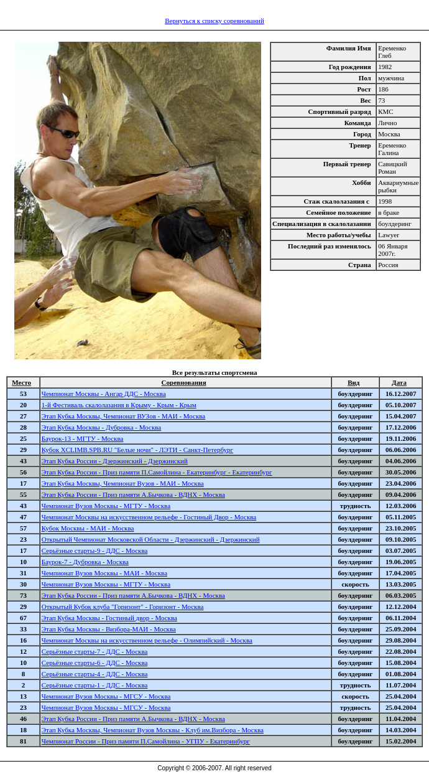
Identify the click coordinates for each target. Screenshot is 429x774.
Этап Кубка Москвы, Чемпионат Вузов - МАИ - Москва (123, 483)
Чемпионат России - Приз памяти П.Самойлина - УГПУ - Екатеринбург (146, 741)
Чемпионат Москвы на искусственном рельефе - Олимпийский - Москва (147, 640)
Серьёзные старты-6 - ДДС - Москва (95, 662)
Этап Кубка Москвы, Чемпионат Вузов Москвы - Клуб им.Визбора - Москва (153, 730)
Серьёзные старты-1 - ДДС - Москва (95, 685)
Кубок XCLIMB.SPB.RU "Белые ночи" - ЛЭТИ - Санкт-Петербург (137, 449)
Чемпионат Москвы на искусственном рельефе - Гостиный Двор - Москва (149, 517)
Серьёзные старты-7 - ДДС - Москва (95, 651)
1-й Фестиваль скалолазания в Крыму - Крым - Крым (119, 404)
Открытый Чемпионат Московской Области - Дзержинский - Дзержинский (151, 539)
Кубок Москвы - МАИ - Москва (88, 528)
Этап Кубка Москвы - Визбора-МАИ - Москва (109, 629)
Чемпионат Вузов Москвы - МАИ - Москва (104, 573)
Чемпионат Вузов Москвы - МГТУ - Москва (106, 505)
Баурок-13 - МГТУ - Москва (83, 438)
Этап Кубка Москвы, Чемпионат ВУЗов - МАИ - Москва (123, 416)
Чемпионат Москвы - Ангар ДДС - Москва (104, 393)
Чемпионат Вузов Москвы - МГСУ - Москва (106, 696)
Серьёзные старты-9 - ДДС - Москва (95, 550)
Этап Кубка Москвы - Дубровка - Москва (101, 427)
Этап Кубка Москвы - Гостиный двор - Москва (109, 617)
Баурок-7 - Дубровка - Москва (85, 561)
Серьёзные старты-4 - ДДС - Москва (95, 673)
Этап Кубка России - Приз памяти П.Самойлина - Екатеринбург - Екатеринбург (157, 472)
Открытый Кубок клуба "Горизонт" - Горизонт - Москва (123, 606)
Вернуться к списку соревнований (214, 20)
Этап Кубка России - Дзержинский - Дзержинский (115, 461)
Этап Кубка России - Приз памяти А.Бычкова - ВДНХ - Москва (133, 494)
